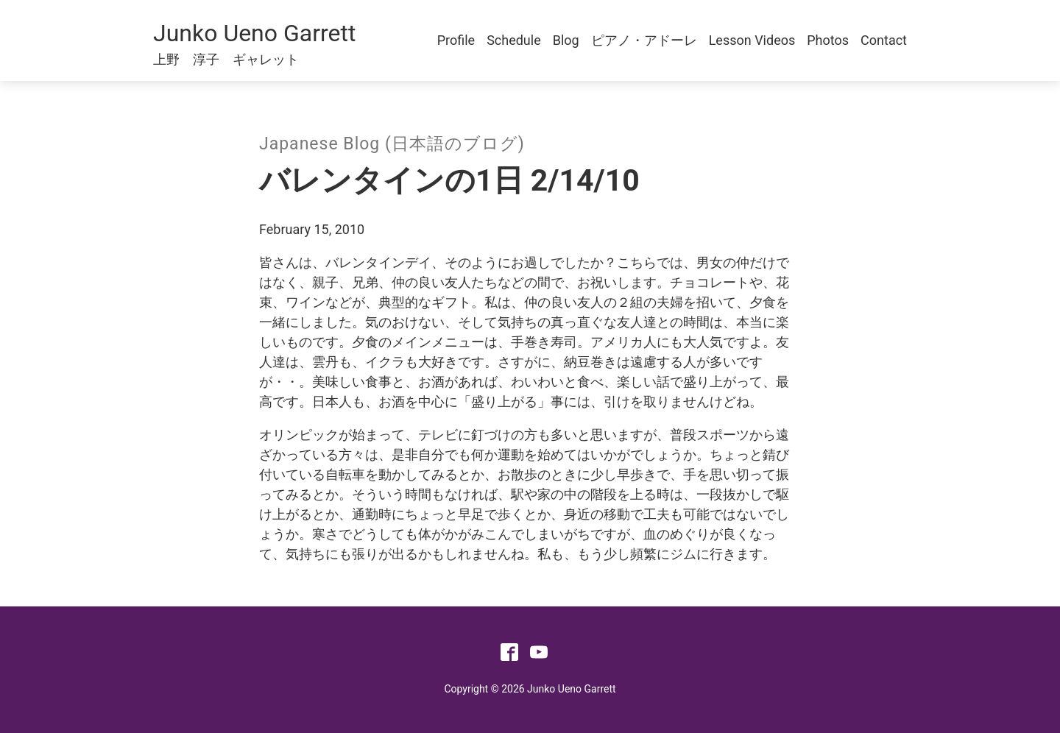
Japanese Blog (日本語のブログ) (392, 144)
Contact (884, 40)
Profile (456, 40)
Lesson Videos (752, 40)
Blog (566, 40)
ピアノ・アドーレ (644, 40)
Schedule (514, 40)
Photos (828, 40)
